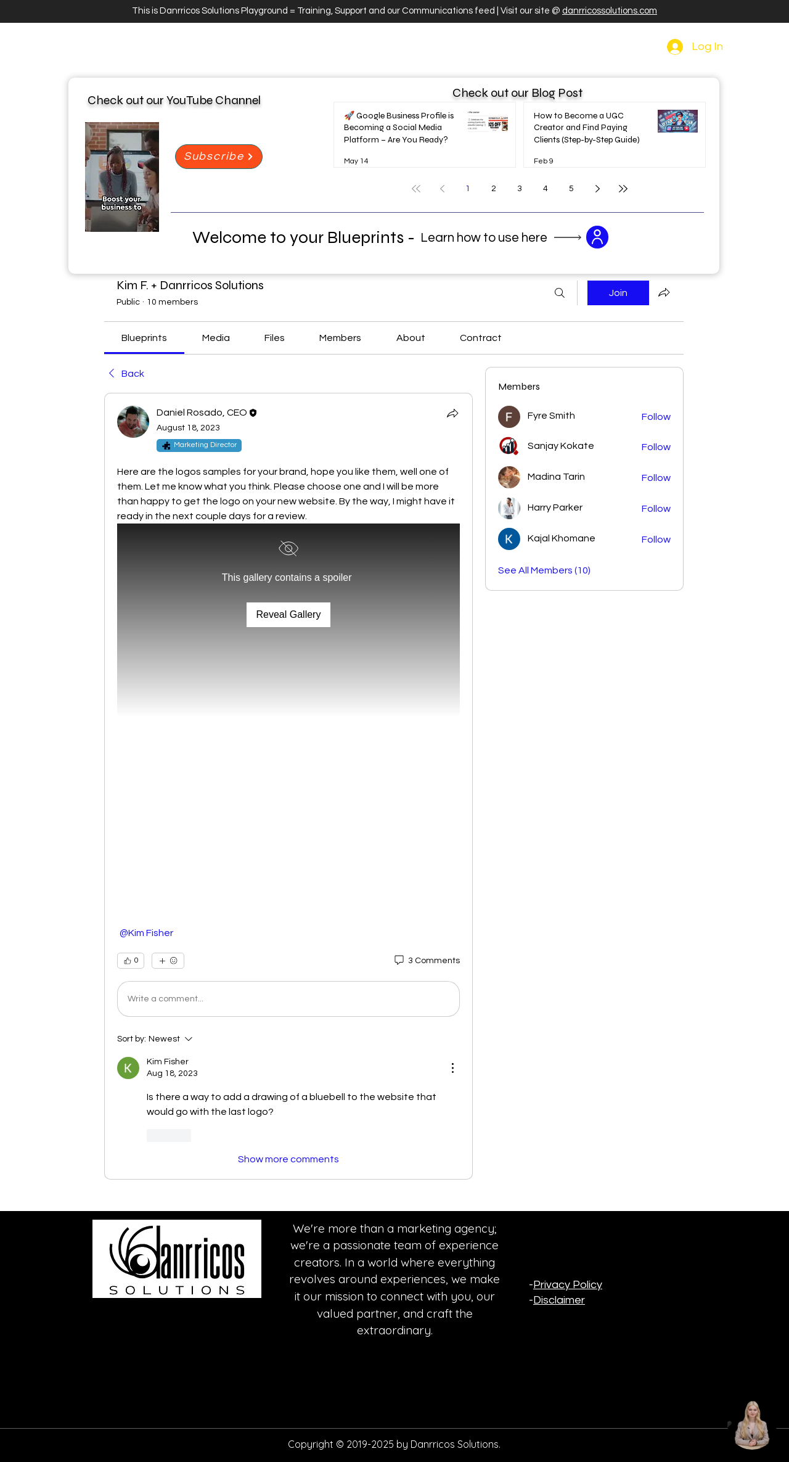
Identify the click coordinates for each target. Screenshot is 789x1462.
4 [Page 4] (545, 188)
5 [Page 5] (571, 188)
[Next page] (597, 189)
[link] (144, 338)
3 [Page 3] (519, 188)
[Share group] (663, 292)
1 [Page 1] (467, 188)
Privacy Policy (567, 1285)
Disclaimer (559, 1300)
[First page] (416, 189)
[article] (288, 786)
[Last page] (623, 189)
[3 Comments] (426, 961)
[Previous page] (442, 189)
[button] (288, 717)
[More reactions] (168, 961)
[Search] (559, 293)
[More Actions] (452, 1068)
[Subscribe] (219, 156)
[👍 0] (130, 961)
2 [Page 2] (493, 188)
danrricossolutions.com (609, 10)
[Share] (452, 413)
